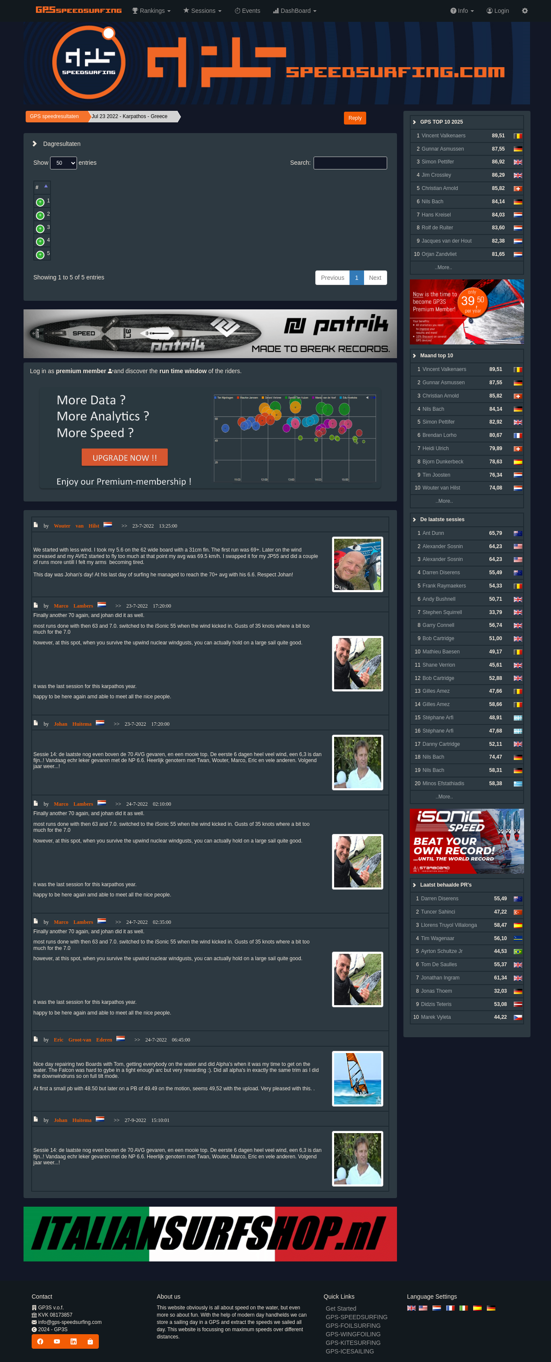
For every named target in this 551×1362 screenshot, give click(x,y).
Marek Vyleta (436, 1017)
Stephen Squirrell (442, 612)
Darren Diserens (441, 573)
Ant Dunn (433, 533)
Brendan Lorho (439, 435)
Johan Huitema (85, 240)
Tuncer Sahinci (438, 912)
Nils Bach (433, 202)
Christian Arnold (440, 188)
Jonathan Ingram (440, 978)
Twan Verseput (85, 201)
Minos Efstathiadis (443, 783)
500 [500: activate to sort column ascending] (287, 187)
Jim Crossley (436, 175)
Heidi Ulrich (436, 448)
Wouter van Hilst (87, 214)
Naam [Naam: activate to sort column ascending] (75, 187)
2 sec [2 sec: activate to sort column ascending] (257, 187)
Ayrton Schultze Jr (441, 951)
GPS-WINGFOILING (353, 1334)
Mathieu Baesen (441, 652)
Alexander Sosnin (443, 546)
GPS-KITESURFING (353, 1342)
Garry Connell (438, 625)
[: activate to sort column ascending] (55, 187)
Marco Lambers (86, 227)
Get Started (341, 1308)
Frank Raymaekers (444, 586)
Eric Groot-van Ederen (93, 253)
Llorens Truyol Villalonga (449, 925)
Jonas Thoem (436, 991)
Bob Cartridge (438, 638)
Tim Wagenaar (437, 938)
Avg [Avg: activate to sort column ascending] (191, 187)
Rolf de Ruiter (437, 228)
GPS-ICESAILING (350, 1351)
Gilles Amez (436, 691)
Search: (338, 163)
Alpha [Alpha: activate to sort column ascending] (322, 187)
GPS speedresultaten (54, 116)
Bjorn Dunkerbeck (443, 462)
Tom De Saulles (439, 964)
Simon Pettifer (438, 162)
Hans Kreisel (436, 215)
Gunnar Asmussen (443, 149)
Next (375, 277)
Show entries (65, 163)
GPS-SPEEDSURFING (357, 1317)
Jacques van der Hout (447, 241)
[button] (151, 10)
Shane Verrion (439, 665)
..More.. (436, 267)
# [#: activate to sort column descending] (37, 187)
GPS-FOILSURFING (353, 1325)
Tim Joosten (436, 475)
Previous (332, 277)
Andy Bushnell (439, 599)
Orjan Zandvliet (439, 254)
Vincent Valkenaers (443, 136)
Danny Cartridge (441, 744)
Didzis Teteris (436, 1004)
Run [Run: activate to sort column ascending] (223, 187)
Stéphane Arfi (438, 718)
